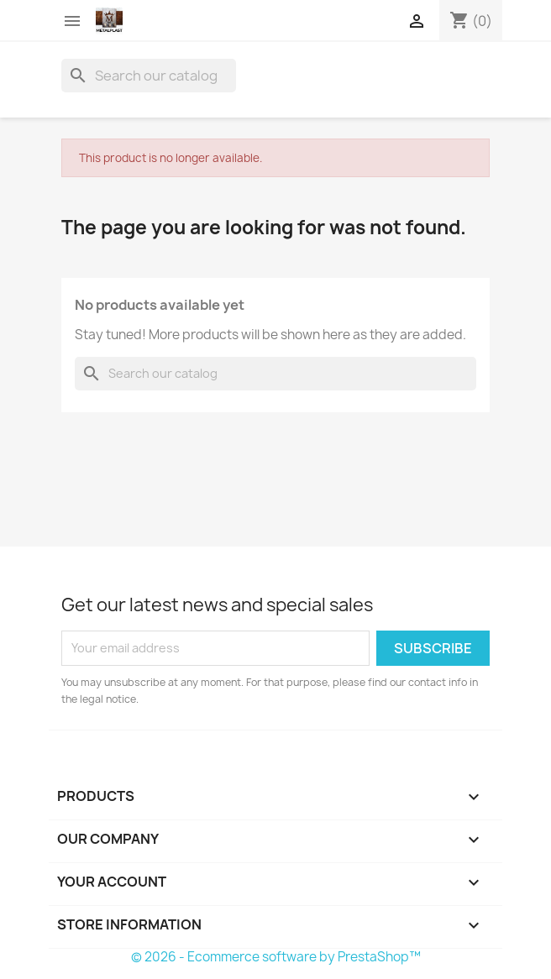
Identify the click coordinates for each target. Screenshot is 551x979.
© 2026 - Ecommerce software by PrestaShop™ (276, 957)
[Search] (148, 75)
